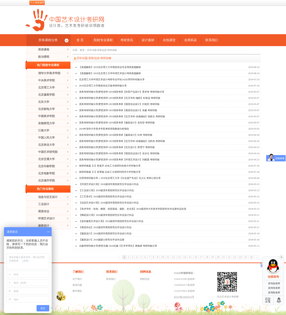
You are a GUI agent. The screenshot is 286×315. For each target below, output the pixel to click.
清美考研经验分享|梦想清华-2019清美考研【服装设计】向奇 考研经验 (115, 135)
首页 (82, 50)
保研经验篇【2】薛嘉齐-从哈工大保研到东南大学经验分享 (110, 165)
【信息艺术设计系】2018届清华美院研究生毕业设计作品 (109, 202)
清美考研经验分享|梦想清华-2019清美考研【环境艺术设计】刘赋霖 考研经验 (119, 159)
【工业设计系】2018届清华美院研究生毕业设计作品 (106, 190)
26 (251, 257)
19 (212, 257)
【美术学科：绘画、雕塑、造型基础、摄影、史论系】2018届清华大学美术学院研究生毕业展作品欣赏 (132, 208)
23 (234, 257)
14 (184, 257)
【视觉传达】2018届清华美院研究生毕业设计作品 (105, 227)
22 (229, 257)
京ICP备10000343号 (184, 297)
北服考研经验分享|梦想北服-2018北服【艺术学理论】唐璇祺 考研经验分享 (118, 245)
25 (245, 257)
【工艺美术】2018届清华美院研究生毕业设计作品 (105, 196)
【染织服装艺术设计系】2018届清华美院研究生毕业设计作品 (111, 221)
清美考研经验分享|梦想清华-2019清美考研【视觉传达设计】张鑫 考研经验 (118, 110)
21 (223, 257)
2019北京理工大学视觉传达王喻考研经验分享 (103, 85)
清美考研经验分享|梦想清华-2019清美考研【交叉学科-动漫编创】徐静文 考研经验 (122, 116)
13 (179, 257)
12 (173, 257)
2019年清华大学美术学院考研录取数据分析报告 (104, 128)
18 (207, 257)
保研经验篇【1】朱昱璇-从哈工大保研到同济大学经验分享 (110, 172)
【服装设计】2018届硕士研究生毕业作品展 (101, 239)
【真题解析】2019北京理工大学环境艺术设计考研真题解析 (110, 73)
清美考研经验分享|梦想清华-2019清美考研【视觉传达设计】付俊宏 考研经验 (119, 104)
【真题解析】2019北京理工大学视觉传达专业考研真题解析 (110, 67)
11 (168, 257)
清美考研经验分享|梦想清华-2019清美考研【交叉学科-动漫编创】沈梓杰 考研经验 (122, 141)
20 (218, 257)
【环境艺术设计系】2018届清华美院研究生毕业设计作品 (109, 184)
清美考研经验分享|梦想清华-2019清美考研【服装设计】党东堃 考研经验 (117, 122)
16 (195, 257)
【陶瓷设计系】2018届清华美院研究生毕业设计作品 (106, 215)
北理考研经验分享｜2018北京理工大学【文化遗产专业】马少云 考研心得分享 (120, 178)
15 (190, 257)
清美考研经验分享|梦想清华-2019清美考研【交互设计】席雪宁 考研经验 (117, 147)
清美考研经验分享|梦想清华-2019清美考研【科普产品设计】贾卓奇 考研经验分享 (121, 91)
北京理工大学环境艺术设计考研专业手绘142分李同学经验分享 (112, 79)
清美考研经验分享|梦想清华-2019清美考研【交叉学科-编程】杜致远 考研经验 (119, 98)
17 (201, 257)
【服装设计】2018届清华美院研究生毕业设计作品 (105, 233)
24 (240, 257)
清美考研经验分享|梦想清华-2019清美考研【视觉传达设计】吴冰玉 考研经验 (119, 153)
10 (162, 257)
